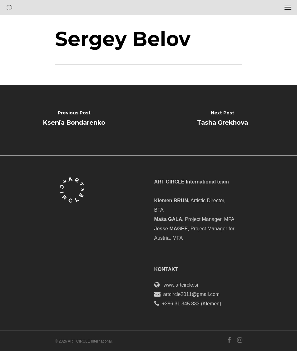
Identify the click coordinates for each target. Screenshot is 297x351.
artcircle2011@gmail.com (191, 294)
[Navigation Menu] (288, 7)
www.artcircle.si (181, 285)
